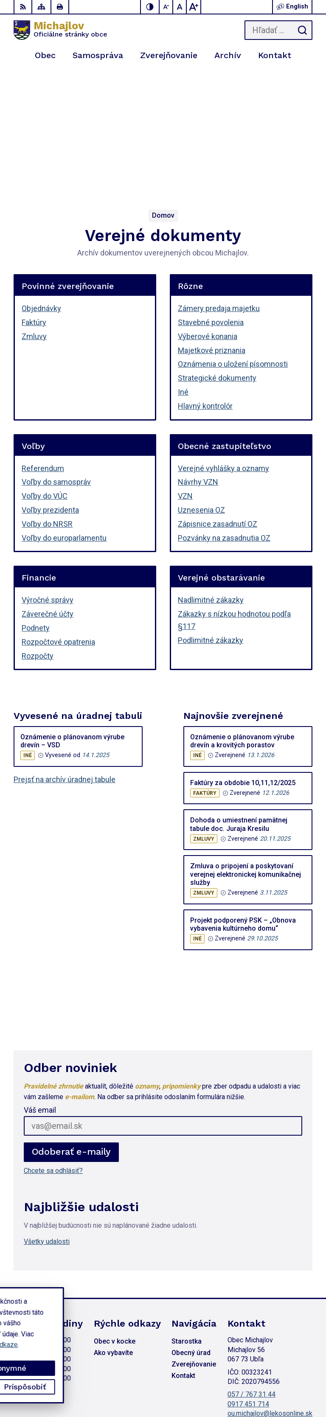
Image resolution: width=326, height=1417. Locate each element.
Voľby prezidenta (50, 380)
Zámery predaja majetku (219, 179)
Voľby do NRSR (47, 394)
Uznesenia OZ (201, 380)
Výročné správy (47, 470)
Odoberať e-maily (71, 1022)
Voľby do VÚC (44, 366)
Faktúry (34, 193)
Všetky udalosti (47, 1112)
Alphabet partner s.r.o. (280, 1373)
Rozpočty (37, 526)
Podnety (36, 498)
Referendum (43, 339)
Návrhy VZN (198, 352)
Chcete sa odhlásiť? (53, 1042)
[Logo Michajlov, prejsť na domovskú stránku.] (60, 30)
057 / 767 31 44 (251, 1265)
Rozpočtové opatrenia (58, 512)
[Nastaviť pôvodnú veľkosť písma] (180, 7)
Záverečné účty (47, 484)
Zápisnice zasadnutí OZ (217, 394)
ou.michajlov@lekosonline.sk (270, 1284)
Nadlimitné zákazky (211, 470)
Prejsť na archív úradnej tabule (64, 650)
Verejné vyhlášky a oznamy (223, 339)
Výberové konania (207, 207)
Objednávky (41, 179)
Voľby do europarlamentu (64, 408)
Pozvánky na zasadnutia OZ (224, 408)
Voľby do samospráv (56, 352)
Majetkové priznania (211, 221)
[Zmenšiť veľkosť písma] (166, 7)
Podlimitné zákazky (210, 511)
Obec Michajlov (289, 1384)
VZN (185, 366)
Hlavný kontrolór (205, 276)
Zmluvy (34, 207)
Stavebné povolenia (211, 193)
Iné (183, 262)
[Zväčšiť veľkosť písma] (193, 7)
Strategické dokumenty (217, 248)
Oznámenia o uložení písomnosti (233, 234)
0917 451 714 (248, 1275)
